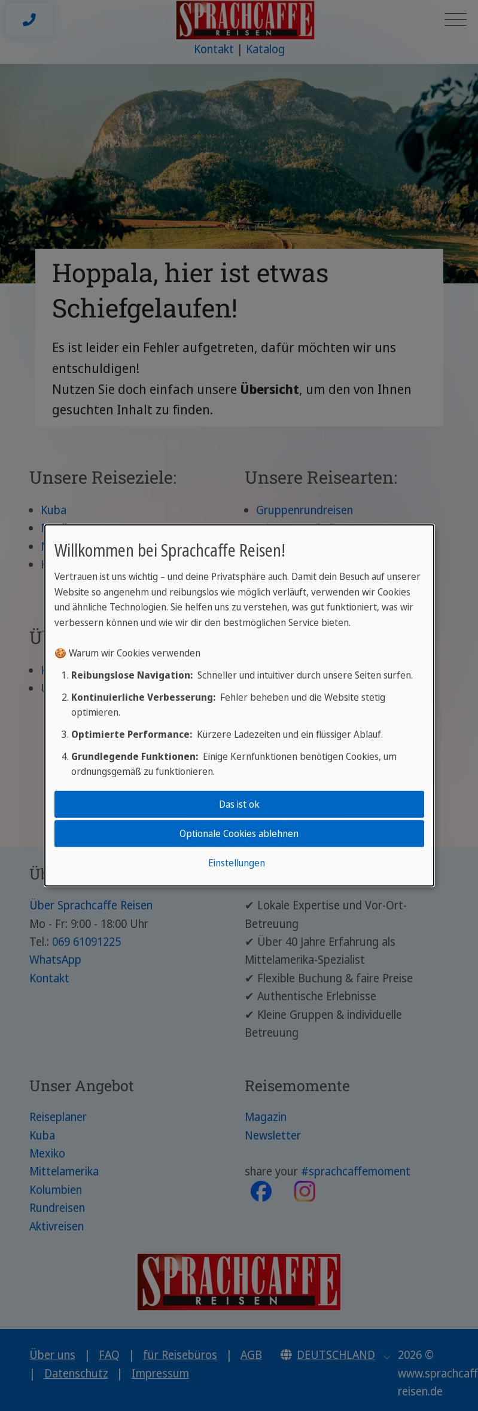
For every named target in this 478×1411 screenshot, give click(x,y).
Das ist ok (239, 803)
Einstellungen (236, 862)
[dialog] (239, 705)
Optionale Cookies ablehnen (239, 833)
